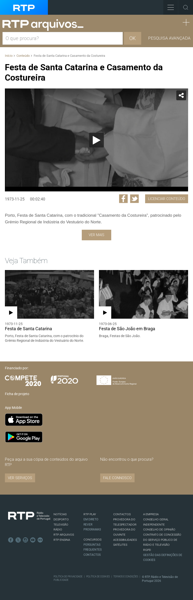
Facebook (11, 540)
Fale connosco (117, 478)
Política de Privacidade (68, 576)
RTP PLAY (89, 514)
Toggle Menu (168, 6)
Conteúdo (23, 55)
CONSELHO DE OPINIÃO (159, 529)
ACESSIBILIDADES (125, 540)
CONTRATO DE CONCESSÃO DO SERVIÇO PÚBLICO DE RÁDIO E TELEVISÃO (162, 539)
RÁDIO (58, 529)
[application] (96, 139)
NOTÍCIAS (60, 514)
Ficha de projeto (17, 394)
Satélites (120, 544)
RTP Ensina (62, 540)
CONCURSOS (92, 539)
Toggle (185, 7)
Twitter (18, 540)
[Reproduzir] (96, 140)
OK (132, 38)
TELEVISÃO (61, 524)
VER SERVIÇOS (20, 478)
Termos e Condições (125, 576)
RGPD (147, 550)
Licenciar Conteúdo (166, 199)
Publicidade (61, 580)
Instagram (25, 540)
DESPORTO (61, 519)
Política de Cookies (98, 576)
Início (9, 55)
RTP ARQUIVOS (64, 534)
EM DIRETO (90, 519)
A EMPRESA (151, 514)
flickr (40, 540)
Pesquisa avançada (169, 38)
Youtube (33, 540)
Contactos (92, 555)
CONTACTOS (122, 514)
